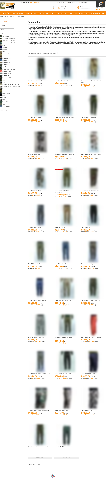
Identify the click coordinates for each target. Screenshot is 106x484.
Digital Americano (5, 58)
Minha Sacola (100, 4)
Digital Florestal (5, 65)
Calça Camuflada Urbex (87, 410)
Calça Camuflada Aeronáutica (36, 81)
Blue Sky (3, 49)
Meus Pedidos (83, 2)
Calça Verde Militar (60, 447)
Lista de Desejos (72, 2)
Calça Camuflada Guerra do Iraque (64, 154)
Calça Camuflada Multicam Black (90, 190)
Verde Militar (4, 102)
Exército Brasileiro (6, 78)
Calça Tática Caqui (60, 227)
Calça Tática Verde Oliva (35, 264)
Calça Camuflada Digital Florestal (90, 300)
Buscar (53, 8)
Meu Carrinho (100, 7)
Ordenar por (46, 53)
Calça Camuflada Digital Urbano (63, 373)
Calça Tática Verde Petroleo (62, 264)
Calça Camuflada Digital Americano (91, 264)
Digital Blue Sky (5, 60)
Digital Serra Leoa (5, 71)
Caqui (2, 52)
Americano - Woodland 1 (7, 39)
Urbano (3, 97)
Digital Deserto (5, 63)
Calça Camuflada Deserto (35, 117)
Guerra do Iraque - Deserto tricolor (9, 84)
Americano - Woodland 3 (7, 43)
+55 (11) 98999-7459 (66, 8)
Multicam (3, 91)
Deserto (3, 56)
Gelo (2, 82)
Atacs (2, 45)
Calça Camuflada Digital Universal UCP (39, 373)
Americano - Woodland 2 (7, 41)
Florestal (3, 80)
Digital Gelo (4, 67)
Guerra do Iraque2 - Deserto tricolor (10, 87)
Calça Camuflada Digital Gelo (36, 337)
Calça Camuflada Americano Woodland (39, 410)
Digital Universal (5, 73)
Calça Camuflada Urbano (35, 227)
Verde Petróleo (5, 106)
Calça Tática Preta (86, 227)
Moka (2, 89)
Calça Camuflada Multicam (62, 190)
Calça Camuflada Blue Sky (62, 81)
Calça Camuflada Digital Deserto (64, 300)
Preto (2, 95)
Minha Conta (62, 2)
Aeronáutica (4, 36)
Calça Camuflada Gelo (34, 154)
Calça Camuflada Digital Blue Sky (37, 300)
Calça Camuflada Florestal (88, 117)
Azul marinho (4, 47)
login (31, 2)
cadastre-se (36, 2)
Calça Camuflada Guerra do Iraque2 (91, 154)
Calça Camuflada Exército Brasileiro (64, 117)
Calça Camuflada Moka (34, 190)
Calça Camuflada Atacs (61, 410)
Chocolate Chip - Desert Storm (8, 54)
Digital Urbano (4, 76)
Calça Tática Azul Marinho (88, 373)
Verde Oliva (4, 104)
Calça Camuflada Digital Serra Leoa (91, 337)
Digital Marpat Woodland (7, 69)
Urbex (2, 100)
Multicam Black (5, 93)
